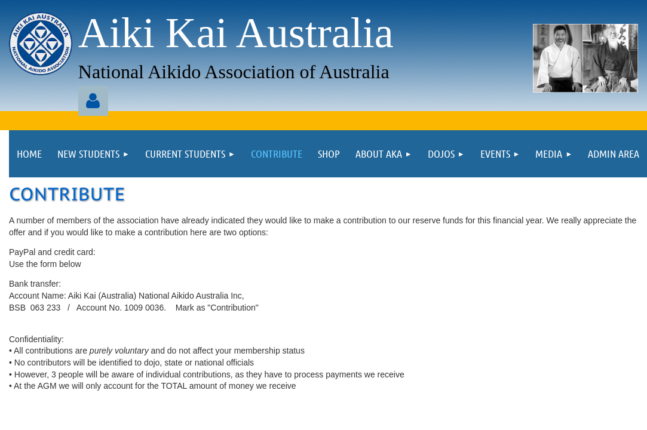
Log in (93, 101)
